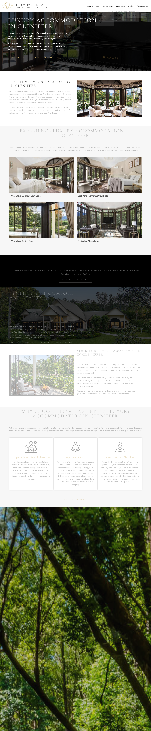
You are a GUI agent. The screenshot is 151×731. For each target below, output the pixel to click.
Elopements (108, 5)
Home (90, 5)
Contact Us (142, 5)
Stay (98, 5)
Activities (120, 5)
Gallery (131, 5)
